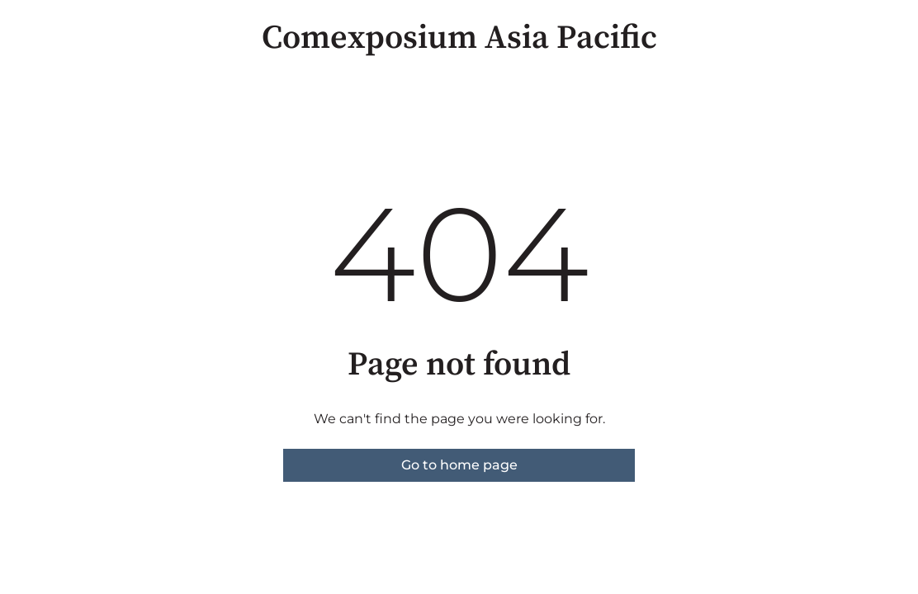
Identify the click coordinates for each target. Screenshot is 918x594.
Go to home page (459, 465)
